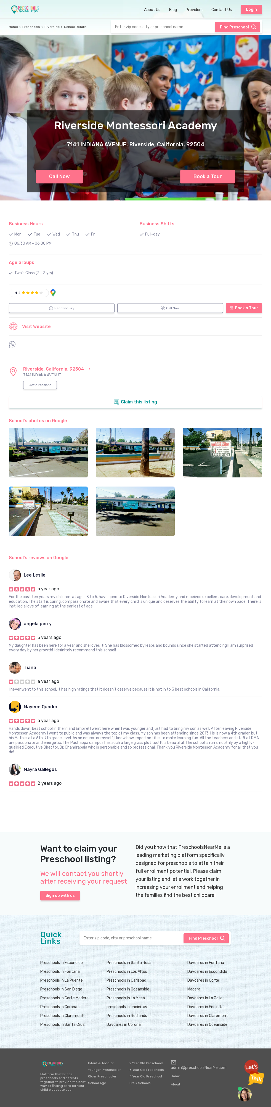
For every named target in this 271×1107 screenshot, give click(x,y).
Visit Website (30, 326)
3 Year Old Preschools (146, 1070)
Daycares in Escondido (207, 971)
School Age (97, 1083)
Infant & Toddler (101, 1063)
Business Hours (26, 223)
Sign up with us (60, 895)
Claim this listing (135, 402)
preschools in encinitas (127, 1007)
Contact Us (221, 9)
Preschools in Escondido (61, 962)
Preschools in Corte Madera (64, 998)
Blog (173, 9)
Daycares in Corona (124, 1024)
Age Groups (21, 262)
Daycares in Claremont (207, 1015)
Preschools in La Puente (61, 980)
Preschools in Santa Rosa (129, 962)
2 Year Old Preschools (146, 1063)
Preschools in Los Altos (127, 971)
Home (13, 27)
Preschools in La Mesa (126, 998)
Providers (194, 9)
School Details (75, 27)
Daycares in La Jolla (204, 998)
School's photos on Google (38, 420)
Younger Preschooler (104, 1070)
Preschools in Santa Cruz (62, 1024)
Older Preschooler (102, 1076)
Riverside (52, 27)
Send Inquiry (62, 308)
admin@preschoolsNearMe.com (199, 1065)
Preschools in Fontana (60, 971)
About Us (152, 9)
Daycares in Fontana (205, 962)
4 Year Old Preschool (145, 1076)
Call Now (59, 176)
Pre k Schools (140, 1083)
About (175, 1084)
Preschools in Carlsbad (126, 980)
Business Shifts (157, 223)
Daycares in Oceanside (207, 1024)
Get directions (40, 385)
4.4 (18, 293)
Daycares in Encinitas (206, 1007)
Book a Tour (207, 176)
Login (251, 9)
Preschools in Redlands (127, 1015)
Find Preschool (238, 27)
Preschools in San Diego (61, 989)
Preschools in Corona (58, 1007)
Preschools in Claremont (62, 1015)
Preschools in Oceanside (128, 989)
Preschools (31, 27)
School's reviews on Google (38, 557)
